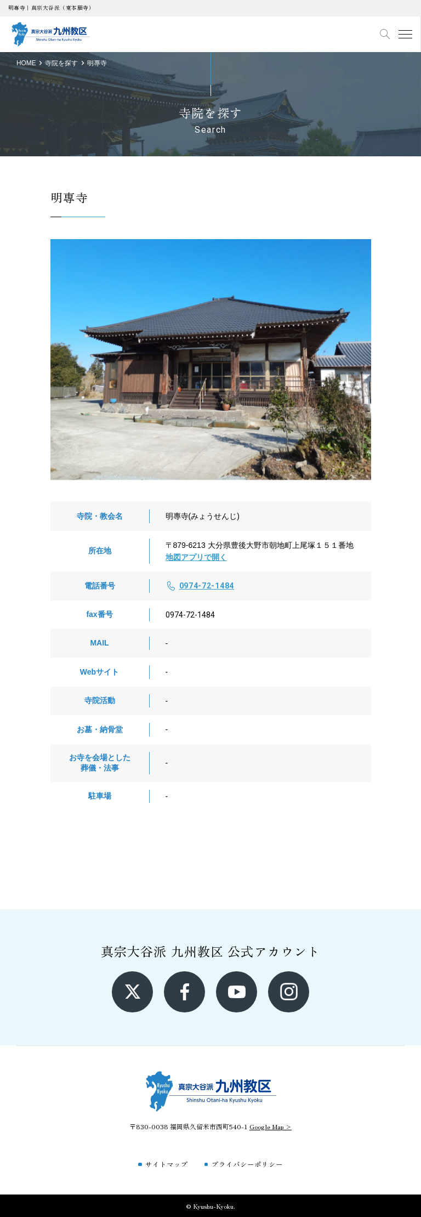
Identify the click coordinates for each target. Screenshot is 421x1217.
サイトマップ (166, 1164)
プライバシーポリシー (247, 1164)
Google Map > (270, 1126)
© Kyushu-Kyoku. (210, 1205)
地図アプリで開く (196, 557)
